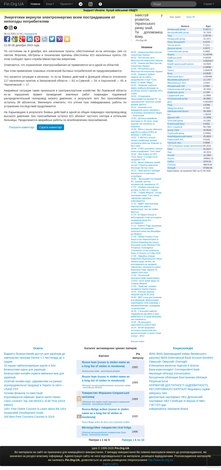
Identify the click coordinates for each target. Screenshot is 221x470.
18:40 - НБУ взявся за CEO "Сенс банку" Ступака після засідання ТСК (144, 157)
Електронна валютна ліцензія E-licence (174, 365)
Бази (50, 4)
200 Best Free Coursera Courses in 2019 (29, 416)
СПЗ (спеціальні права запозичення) (185, 146)
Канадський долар (176, 39)
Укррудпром (30, 33)
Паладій (171, 168)
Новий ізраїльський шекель (180, 64)
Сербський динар (175, 133)
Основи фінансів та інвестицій (23, 393)
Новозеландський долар (179, 89)
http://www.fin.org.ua (160, 460)
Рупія (170, 61)
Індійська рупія (174, 57)
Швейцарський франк (177, 111)
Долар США (173, 130)
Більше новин (137, 341)
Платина (171, 164)
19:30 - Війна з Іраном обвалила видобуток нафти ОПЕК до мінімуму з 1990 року (146, 132)
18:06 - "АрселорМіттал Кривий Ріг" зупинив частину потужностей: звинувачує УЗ (146, 182)
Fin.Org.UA (14, 4)
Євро (169, 149)
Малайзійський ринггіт (178, 79)
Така (169, 35)
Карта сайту (110, 463)
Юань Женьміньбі (176, 42)
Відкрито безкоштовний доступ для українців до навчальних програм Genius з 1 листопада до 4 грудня (34, 357)
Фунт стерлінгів (174, 127)
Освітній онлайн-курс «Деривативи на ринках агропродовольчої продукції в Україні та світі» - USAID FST (34, 385)
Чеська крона (173, 45)
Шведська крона (175, 108)
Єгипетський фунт (176, 124)
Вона (169, 73)
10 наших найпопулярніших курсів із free (30, 365)
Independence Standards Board (168, 408)
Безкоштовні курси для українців (25, 369)
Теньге (170, 70)
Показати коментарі (21, 127)
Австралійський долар (178, 32)
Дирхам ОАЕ (173, 117)
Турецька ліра (174, 142)
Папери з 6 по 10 (133, 439)
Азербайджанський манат (179, 136)
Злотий (170, 155)
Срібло (170, 161)
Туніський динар (175, 120)
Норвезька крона (175, 92)
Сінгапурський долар (177, 98)
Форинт (171, 54)
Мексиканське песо (176, 83)
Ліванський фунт (175, 76)
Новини (35, 4)
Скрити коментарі (50, 127)
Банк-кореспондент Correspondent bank (174, 369)
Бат (169, 114)
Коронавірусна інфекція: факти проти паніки (32, 397)
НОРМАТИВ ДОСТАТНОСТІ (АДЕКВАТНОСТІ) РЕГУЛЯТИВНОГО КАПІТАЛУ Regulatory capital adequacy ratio (179, 389)
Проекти (66, 4)
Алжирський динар (176, 29)
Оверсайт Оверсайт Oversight (168, 361)
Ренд (169, 105)
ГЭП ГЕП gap (157, 404)
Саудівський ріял (175, 95)
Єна (169, 67)
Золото (170, 158)
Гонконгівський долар (177, 51)
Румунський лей (175, 139)
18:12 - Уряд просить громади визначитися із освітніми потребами (145, 173)
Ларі (169, 152)
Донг (169, 102)
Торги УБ (190, 17)
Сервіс (209, 4)
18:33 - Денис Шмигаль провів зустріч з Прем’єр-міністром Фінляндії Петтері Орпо (145, 165)
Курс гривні (175, 17)
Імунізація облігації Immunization (169, 373)
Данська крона (174, 48)
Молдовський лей (176, 86)
